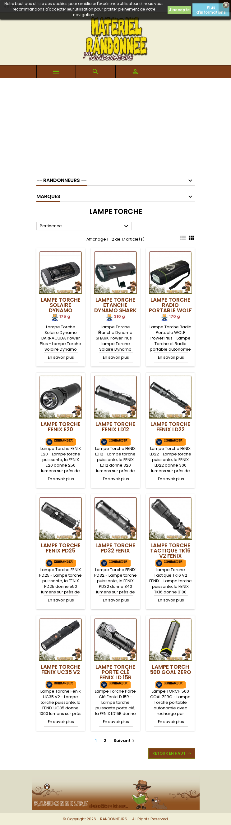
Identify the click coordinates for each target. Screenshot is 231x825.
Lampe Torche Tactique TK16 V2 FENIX (170, 551)
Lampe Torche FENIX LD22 (170, 426)
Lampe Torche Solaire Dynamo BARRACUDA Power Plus (61, 310)
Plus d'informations (211, 10)
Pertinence (85, 226)
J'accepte (179, 9)
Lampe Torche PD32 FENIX (115, 548)
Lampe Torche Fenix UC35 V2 (61, 669)
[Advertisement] (115, 124)
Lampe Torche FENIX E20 (61, 426)
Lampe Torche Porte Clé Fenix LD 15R (115, 672)
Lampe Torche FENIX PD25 (61, 548)
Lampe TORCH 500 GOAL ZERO (170, 669)
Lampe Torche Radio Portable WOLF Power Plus (170, 307)
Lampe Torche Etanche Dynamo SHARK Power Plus (115, 307)
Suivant (124, 740)
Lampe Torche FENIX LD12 (115, 426)
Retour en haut (172, 753)
